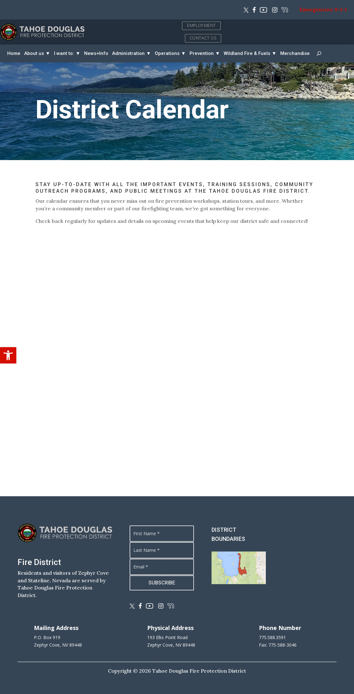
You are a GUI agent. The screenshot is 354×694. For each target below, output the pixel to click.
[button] (8, 355)
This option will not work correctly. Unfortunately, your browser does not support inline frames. (177, 360)
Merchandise (295, 53)
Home (13, 53)
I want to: (64, 53)
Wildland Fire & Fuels (247, 53)
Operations (167, 53)
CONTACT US (327, 38)
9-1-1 (341, 9)
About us (34, 53)
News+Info (96, 53)
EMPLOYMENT (326, 25)
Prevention (202, 53)
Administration (128, 53)
